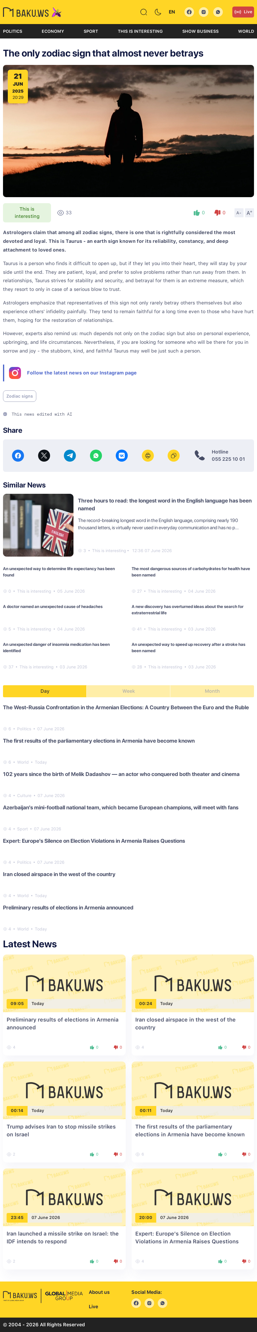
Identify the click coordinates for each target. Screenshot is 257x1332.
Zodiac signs (19, 396)
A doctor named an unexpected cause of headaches (53, 606)
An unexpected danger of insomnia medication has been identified (56, 647)
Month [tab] (212, 691)
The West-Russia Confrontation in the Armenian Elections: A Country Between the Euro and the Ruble (126, 707)
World (246, 31)
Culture (24, 795)
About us (99, 1292)
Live (243, 12)
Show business (200, 31)
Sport (91, 31)
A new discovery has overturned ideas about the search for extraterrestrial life (188, 609)
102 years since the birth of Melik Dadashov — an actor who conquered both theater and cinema (121, 774)
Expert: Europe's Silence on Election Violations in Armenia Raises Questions (94, 841)
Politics (12, 31)
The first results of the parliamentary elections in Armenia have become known (99, 741)
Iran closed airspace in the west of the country (59, 874)
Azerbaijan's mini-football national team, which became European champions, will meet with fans (120, 807)
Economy (53, 31)
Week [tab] (128, 691)
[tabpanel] (128, 817)
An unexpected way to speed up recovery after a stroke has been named (188, 647)
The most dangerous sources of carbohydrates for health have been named (191, 571)
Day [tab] (44, 691)
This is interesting (140, 31)
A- (239, 212)
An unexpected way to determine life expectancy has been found (59, 571)
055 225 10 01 (228, 459)
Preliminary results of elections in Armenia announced (68, 907)
